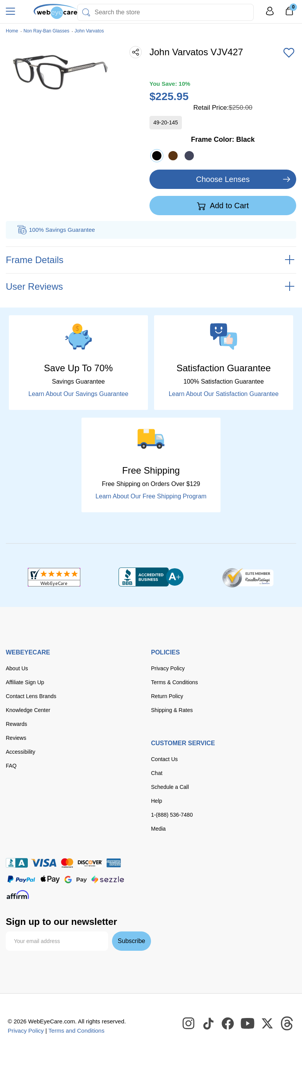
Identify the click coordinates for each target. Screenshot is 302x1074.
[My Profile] (270, 14)
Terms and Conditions (76, 1030)
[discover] (90, 863)
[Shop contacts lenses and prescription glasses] (44, 11)
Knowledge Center (28, 710)
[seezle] (108, 879)
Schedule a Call (170, 787)
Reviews (16, 738)
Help (156, 801)
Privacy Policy (168, 668)
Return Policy (167, 696)
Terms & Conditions (174, 682)
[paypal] (21, 879)
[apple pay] (50, 879)
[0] (289, 13)
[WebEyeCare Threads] (287, 1024)
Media (158, 829)
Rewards (16, 724)
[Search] (86, 12)
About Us (17, 668)
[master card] (67, 863)
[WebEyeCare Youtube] (248, 1024)
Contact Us (164, 759)
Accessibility (20, 752)
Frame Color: (222, 139)
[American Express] (113, 863)
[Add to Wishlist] (288, 53)
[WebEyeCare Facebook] (228, 1024)
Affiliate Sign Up (25, 682)
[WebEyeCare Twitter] (268, 1024)
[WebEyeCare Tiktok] (208, 1024)
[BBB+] (151, 577)
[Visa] (43, 863)
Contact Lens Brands (31, 696)
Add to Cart (223, 206)
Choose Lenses (223, 179)
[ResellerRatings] (247, 577)
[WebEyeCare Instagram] (189, 1024)
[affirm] (18, 894)
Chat (157, 773)
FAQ (11, 766)
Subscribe (131, 941)
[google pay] (75, 879)
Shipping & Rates (172, 710)
